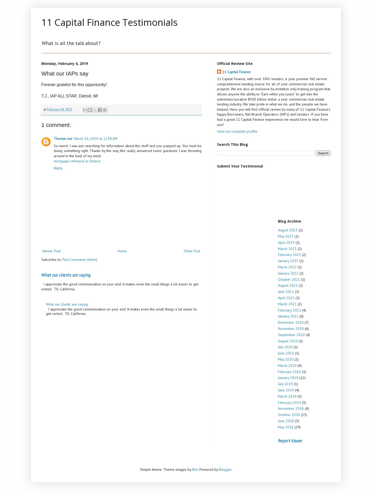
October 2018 (289, 414)
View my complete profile (237, 131)
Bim (195, 469)
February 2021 (289, 310)
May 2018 (285, 427)
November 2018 (291, 408)
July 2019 (285, 384)
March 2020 (287, 365)
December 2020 (291, 322)
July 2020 (285, 347)
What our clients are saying (65, 275)
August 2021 (288, 285)
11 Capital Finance (236, 72)
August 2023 (288, 230)
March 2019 (287, 396)
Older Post (192, 251)
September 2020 (291, 334)
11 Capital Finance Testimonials (109, 22)
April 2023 (286, 242)
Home (122, 251)
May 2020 (285, 359)
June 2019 (286, 390)
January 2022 (288, 273)
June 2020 (286, 353)
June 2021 (286, 291)
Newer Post (51, 251)
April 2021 (286, 297)
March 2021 (287, 304)
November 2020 (291, 328)
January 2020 (288, 377)
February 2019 (289, 402)
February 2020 (289, 371)
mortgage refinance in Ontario (77, 161)
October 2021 (289, 279)
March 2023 (287, 248)
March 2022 (287, 267)
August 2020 (288, 341)
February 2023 (289, 254)
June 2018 (286, 421)
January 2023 (288, 261)
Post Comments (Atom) (79, 259)
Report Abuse (290, 441)
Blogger (225, 469)
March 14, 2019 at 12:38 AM (95, 138)
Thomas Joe (63, 138)
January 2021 (288, 316)
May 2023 (285, 236)
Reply (58, 168)
